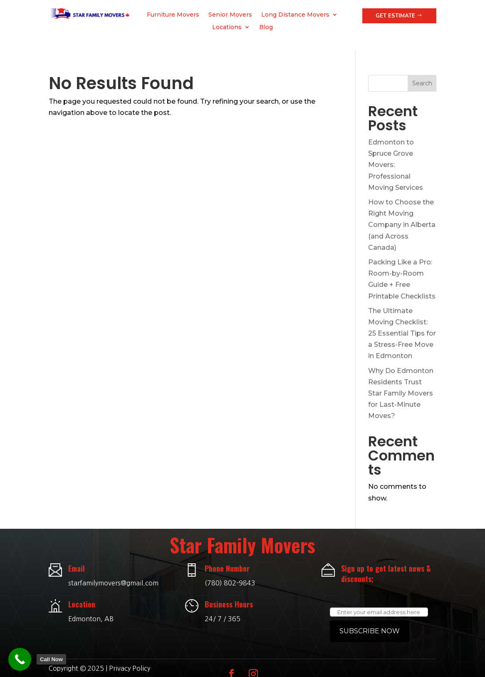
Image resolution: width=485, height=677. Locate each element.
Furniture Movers (173, 15)
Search (422, 74)
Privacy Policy (129, 659)
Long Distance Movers (295, 15)
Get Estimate (395, 16)
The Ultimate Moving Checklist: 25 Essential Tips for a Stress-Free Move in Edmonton (402, 324)
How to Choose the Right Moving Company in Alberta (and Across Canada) (402, 215)
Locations (227, 27)
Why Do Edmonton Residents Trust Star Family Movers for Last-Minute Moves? (400, 384)
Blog (266, 27)
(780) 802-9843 (230, 573)
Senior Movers (230, 15)
